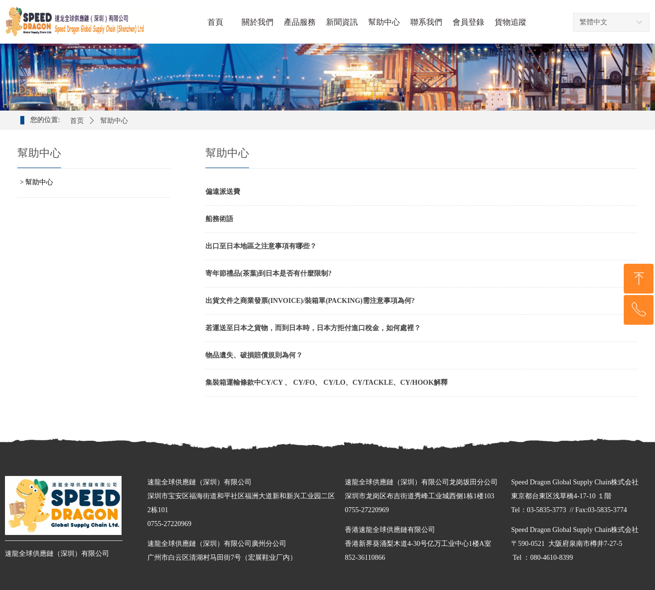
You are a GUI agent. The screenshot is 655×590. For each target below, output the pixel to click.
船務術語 (219, 219)
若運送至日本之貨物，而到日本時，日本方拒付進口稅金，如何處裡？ (313, 328)
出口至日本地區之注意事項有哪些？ (261, 246)
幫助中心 (114, 120)
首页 (77, 120)
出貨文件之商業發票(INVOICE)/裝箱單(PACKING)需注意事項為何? (310, 300)
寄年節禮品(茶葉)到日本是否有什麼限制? (268, 273)
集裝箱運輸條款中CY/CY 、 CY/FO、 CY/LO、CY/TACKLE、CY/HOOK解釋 (326, 382)
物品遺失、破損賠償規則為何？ (254, 355)
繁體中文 (593, 22)
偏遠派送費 (222, 191)
